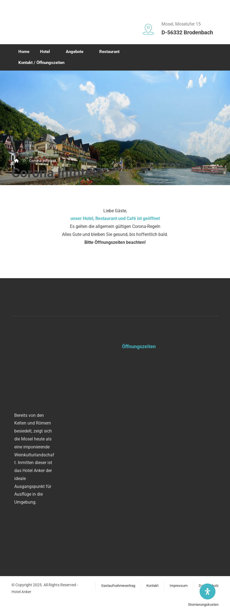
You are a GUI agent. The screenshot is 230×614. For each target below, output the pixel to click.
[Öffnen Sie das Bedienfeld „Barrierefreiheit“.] (207, 591)
